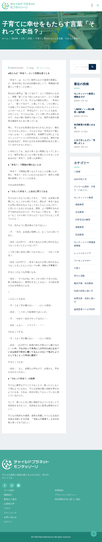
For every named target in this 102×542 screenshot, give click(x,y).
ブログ (7, 508)
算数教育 (79, 227)
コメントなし (45, 68)
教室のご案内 (10, 499)
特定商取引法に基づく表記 (67, 499)
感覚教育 (79, 204)
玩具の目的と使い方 (83, 291)
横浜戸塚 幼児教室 (83, 283)
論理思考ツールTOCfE (84, 309)
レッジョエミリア (82, 253)
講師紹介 (8, 494)
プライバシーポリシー (65, 494)
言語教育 (79, 234)
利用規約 (59, 490)
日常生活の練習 (82, 219)
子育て (77, 268)
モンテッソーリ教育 (83, 197)
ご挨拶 (77, 171)
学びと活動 (79, 276)
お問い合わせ (10, 517)
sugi (31, 68)
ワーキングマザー (82, 260)
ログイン (8, 521)
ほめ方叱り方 (80, 179)
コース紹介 (9, 490)
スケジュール (10, 512)
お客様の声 (9, 503)
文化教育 (79, 212)
